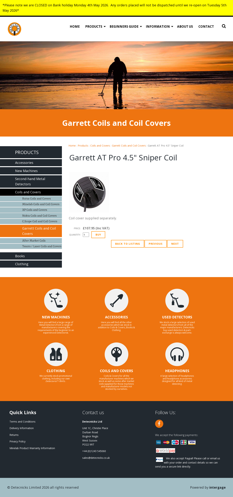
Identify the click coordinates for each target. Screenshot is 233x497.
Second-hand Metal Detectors (30, 181)
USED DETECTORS (177, 317)
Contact (206, 26)
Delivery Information (21, 428)
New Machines (26, 171)
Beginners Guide (124, 26)
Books (20, 256)
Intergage (217, 487)
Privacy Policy (17, 441)
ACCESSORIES (116, 317)
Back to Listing (127, 243)
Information (158, 26)
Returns (14, 435)
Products (93, 26)
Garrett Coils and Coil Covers (129, 145)
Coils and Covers (100, 145)
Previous (156, 243)
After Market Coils (34, 240)
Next (175, 243)
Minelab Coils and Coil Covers (40, 204)
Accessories (24, 162)
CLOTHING (56, 370)
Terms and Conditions (22, 421)
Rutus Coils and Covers (36, 198)
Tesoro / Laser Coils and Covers (41, 246)
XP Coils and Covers (34, 210)
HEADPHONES (177, 370)
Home (75, 26)
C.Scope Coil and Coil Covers (39, 221)
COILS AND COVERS (116, 370)
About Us (185, 26)
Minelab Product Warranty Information (32, 448)
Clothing (21, 264)
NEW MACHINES (56, 317)
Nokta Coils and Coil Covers (39, 215)
